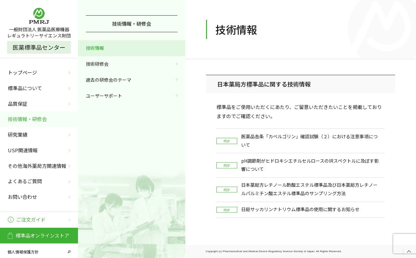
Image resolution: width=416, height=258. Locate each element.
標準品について (25, 88)
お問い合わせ (22, 196)
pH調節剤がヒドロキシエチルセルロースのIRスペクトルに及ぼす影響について (297, 164)
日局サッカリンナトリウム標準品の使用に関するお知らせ (287, 209)
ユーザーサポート (104, 95)
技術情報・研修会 (27, 118)
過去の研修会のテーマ (108, 79)
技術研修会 (97, 64)
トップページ (22, 72)
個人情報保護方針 (23, 251)
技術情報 (95, 48)
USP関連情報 (23, 150)
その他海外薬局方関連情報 (37, 165)
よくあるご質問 (25, 181)
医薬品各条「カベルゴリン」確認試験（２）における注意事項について (297, 140)
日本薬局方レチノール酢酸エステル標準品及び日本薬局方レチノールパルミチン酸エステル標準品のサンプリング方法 (297, 189)
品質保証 (17, 103)
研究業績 (17, 134)
